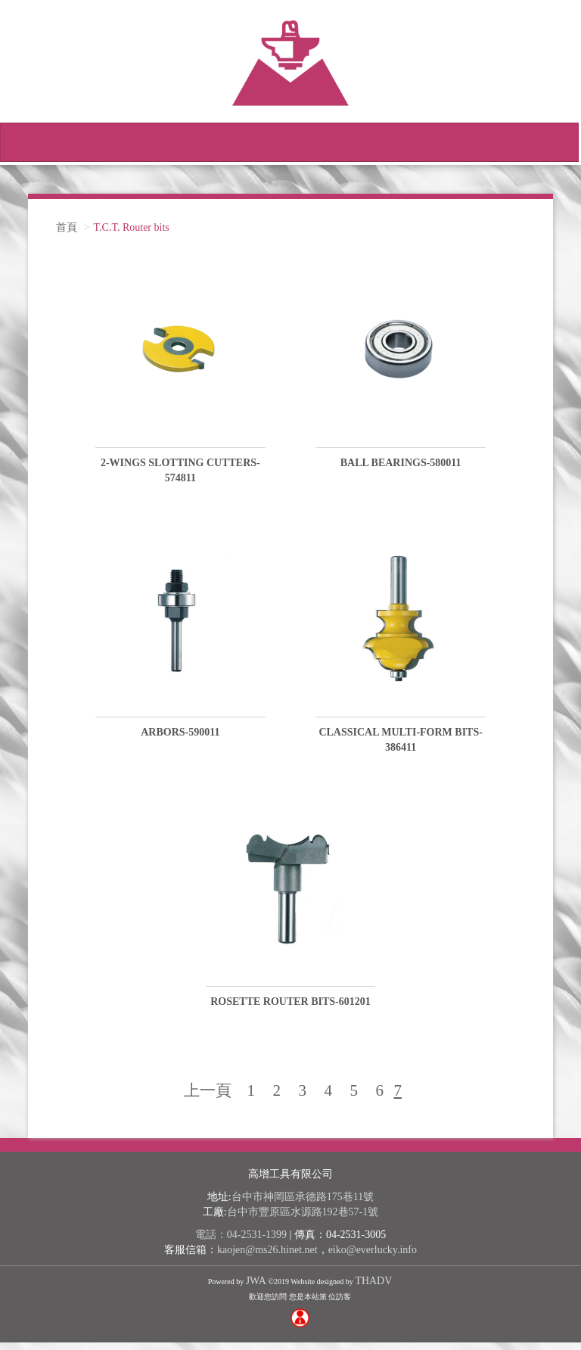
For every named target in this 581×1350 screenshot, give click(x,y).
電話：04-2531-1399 (241, 1242)
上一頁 (207, 1098)
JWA (256, 1288)
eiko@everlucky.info (372, 1257)
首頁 (66, 235)
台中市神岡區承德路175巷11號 (302, 1204)
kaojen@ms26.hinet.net (267, 1257)
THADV (373, 1288)
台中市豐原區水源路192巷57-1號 (303, 1219)
